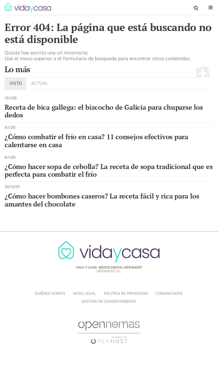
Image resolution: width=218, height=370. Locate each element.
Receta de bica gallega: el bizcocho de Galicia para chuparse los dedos (104, 111)
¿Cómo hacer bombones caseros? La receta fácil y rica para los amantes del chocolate (102, 199)
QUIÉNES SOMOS (50, 293)
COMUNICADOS (169, 293)
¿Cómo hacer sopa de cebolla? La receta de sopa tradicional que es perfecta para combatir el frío (108, 170)
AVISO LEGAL (84, 293)
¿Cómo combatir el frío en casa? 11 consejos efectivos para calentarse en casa (96, 140)
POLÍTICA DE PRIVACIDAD (126, 293)
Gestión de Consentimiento (108, 301)
